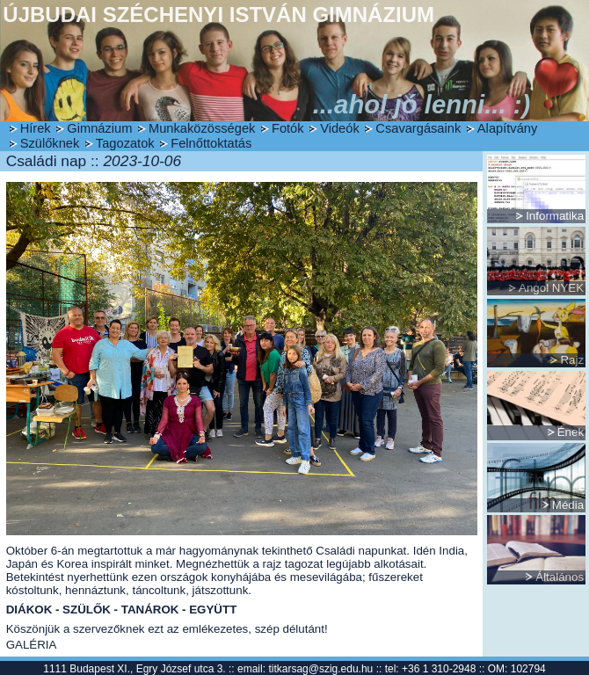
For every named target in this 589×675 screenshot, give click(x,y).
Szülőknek (50, 143)
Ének (570, 432)
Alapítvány (507, 128)
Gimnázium (99, 128)
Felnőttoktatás (211, 143)
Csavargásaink (418, 128)
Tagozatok (125, 143)
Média (568, 505)
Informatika (555, 215)
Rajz (572, 360)
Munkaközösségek (202, 128)
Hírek (35, 128)
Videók (340, 128)
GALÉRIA (31, 644)
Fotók (288, 128)
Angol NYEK (551, 287)
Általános (559, 577)
